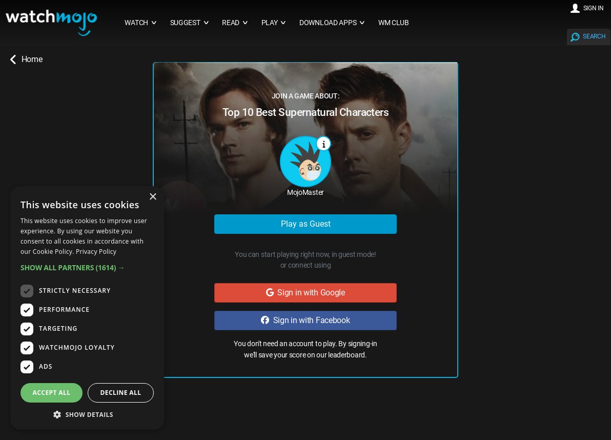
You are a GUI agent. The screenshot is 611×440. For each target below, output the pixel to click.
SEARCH (594, 36)
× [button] (152, 197)
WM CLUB (393, 22)
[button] (87, 267)
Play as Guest (306, 224)
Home (26, 59)
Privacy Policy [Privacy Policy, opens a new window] (96, 251)
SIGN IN (593, 8)
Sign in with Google (305, 292)
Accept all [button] (52, 392)
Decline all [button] (120, 392)
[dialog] (87, 308)
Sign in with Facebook (305, 320)
